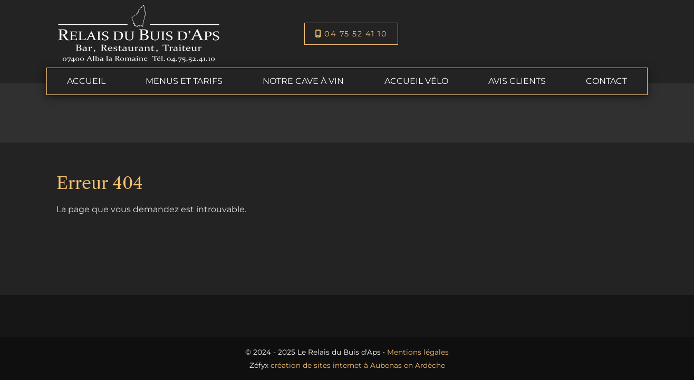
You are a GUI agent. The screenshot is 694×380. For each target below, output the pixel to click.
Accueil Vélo (416, 81)
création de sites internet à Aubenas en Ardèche (358, 365)
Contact (606, 81)
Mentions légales (418, 352)
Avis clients (517, 81)
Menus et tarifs (184, 81)
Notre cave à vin (303, 81)
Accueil (86, 81)
